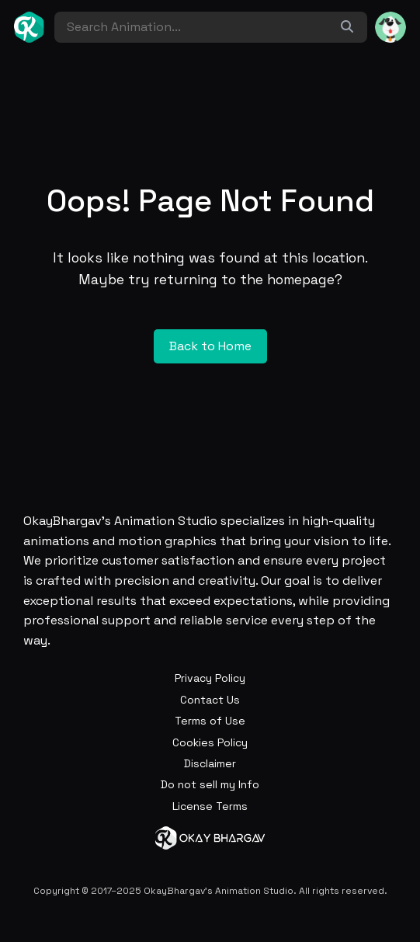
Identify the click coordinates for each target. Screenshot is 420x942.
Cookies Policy (210, 742)
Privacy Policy (210, 678)
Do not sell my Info (210, 784)
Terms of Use (210, 721)
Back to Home (210, 346)
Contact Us (210, 700)
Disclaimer (210, 763)
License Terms (210, 806)
